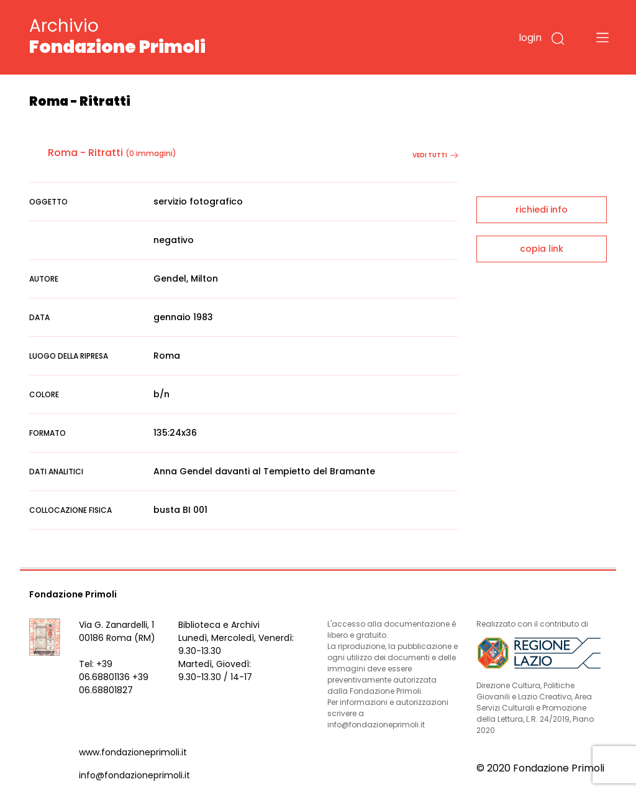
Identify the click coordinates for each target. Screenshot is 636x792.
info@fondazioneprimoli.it (134, 775)
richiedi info (542, 209)
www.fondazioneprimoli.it (133, 752)
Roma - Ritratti (85, 152)
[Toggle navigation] (602, 37)
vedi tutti (435, 155)
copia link (541, 248)
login (530, 37)
